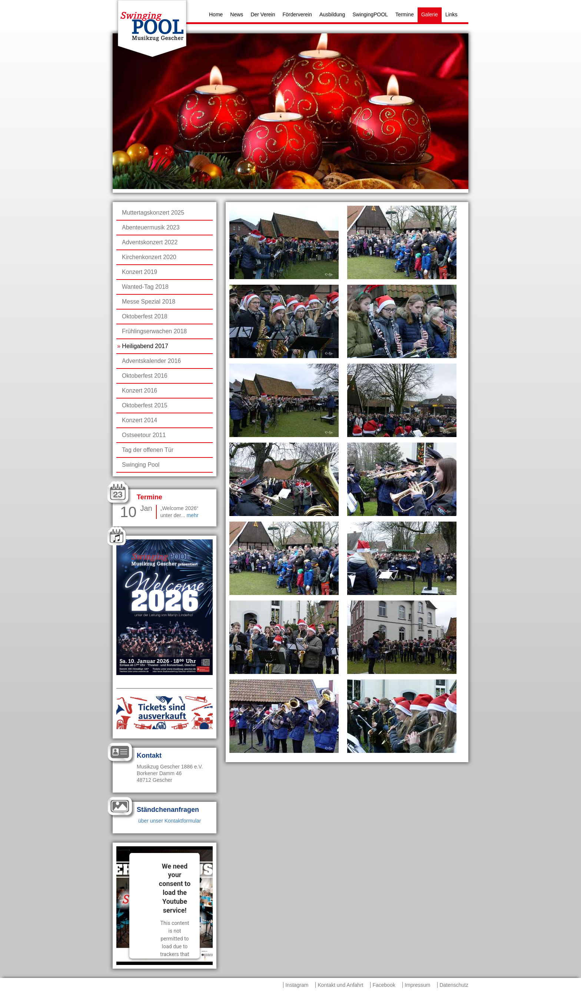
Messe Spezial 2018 (148, 301)
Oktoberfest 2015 (144, 405)
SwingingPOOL (370, 14)
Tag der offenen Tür (147, 450)
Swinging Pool (140, 465)
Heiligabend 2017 (145, 346)
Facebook (383, 985)
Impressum (417, 985)
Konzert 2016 (139, 390)
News (236, 14)
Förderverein (297, 14)
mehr (193, 515)
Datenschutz (453, 985)
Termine (404, 14)
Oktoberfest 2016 (144, 376)
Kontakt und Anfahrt (340, 985)
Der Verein (262, 14)
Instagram (296, 985)
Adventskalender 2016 (151, 361)
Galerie (429, 14)
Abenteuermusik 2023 (151, 227)
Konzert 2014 (139, 420)
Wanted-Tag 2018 (145, 287)
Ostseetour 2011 (144, 435)
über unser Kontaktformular (169, 821)
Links (451, 14)
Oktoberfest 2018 (144, 316)
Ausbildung (332, 14)
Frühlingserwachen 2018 (154, 331)
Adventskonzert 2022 (149, 242)
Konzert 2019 (139, 272)
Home (216, 14)
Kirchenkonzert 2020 (149, 257)
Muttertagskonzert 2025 (153, 212)
